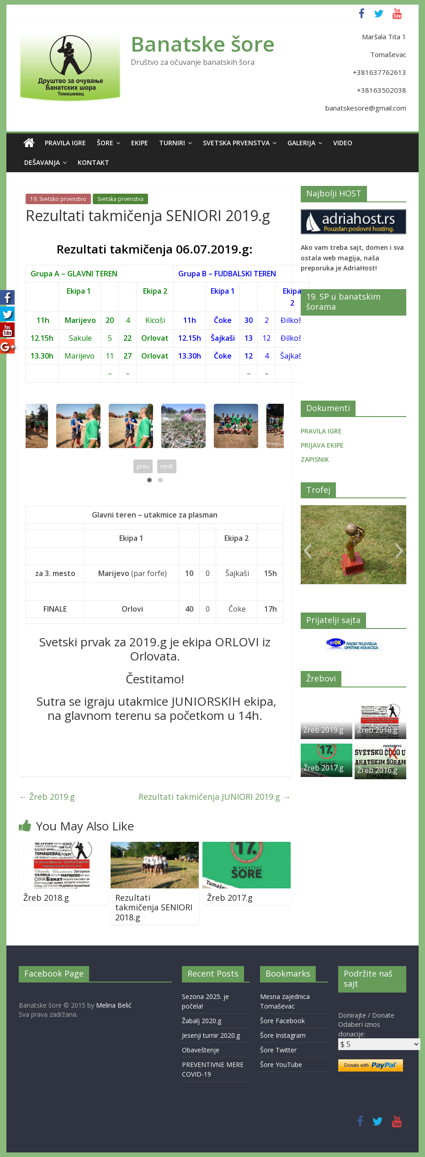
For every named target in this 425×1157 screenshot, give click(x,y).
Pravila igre (65, 142)
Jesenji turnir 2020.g (211, 1035)
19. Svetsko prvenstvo (58, 199)
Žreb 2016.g (377, 770)
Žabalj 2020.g (201, 1020)
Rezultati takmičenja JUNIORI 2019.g (214, 796)
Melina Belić (114, 1005)
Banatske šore (203, 43)
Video (342, 142)
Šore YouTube (281, 1064)
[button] (307, 551)
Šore (105, 142)
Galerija (301, 142)
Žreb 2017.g (230, 897)
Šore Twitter (278, 1050)
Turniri (172, 142)
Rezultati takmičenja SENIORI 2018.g (153, 907)
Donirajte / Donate (366, 1015)
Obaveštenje (200, 1050)
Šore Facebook (282, 1020)
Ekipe (139, 142)
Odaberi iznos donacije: (359, 1029)
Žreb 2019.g (47, 796)
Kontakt (93, 162)
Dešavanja (42, 162)
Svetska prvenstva (236, 142)
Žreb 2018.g (46, 897)
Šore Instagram (283, 1035)
